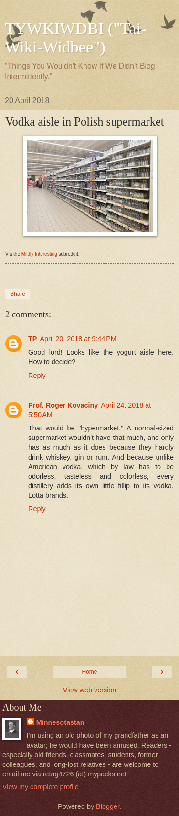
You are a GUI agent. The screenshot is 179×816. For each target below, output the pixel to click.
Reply (37, 375)
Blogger (107, 806)
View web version (89, 690)
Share (17, 294)
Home (89, 672)
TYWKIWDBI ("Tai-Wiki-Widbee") (76, 37)
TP (32, 339)
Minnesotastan (60, 722)
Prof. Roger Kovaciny (63, 405)
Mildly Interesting (39, 254)
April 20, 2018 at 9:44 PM (78, 339)
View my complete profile (40, 787)
